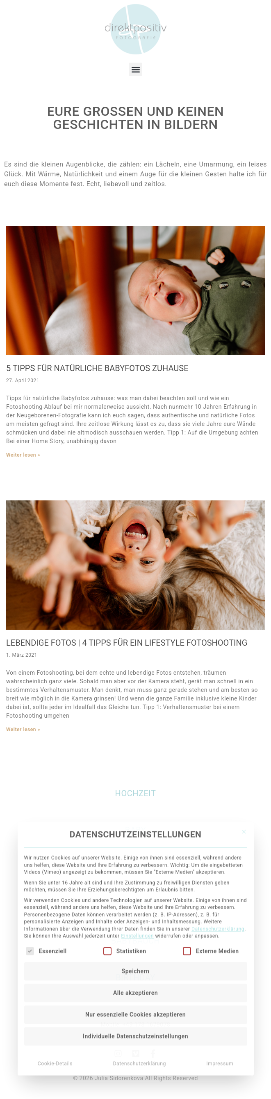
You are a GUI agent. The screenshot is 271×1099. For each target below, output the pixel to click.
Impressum (219, 980)
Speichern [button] (136, 887)
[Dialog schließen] (244, 748)
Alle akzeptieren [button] (135, 909)
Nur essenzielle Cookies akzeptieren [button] (135, 931)
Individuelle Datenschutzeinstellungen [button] (135, 952)
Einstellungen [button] (137, 853)
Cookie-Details (55, 980)
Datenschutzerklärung (217, 846)
